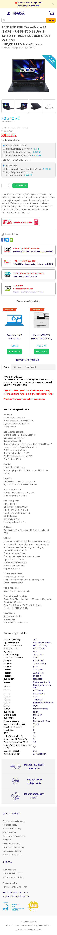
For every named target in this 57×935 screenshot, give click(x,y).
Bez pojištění (10, 165)
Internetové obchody (15, 925)
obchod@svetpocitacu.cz (17, 892)
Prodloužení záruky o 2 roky (22, 152)
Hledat (51, 20)
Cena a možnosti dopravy (14, 821)
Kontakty (7, 839)
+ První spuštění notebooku (26, 248)
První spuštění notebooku (14, 337)
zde (37, 5)
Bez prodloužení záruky (15, 145)
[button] (14, 351)
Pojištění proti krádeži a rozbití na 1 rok (27, 169)
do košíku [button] (13, 351)
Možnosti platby (10, 824)
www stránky (32, 925)
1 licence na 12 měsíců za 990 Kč (25, 276)
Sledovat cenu (11, 234)
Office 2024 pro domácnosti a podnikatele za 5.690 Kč (33, 264)
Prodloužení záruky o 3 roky (22, 155)
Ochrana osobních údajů (13, 847)
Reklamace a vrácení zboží (14, 836)
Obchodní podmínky (11, 843)
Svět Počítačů (18, 13)
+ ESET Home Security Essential (28, 273)
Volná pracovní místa (12, 851)
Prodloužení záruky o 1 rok (21, 148)
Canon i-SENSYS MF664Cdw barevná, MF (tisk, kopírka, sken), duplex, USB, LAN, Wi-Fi (41, 337)
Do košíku (19, 185)
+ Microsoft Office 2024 (24, 261)
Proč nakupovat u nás (12, 854)
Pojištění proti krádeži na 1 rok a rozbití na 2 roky (18, 173)
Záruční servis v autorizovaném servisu (28, 292)
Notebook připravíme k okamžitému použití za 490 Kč (33, 251)
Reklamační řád (9, 832)
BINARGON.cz (45, 925)
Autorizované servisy (12, 828)
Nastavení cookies (28, 921)
